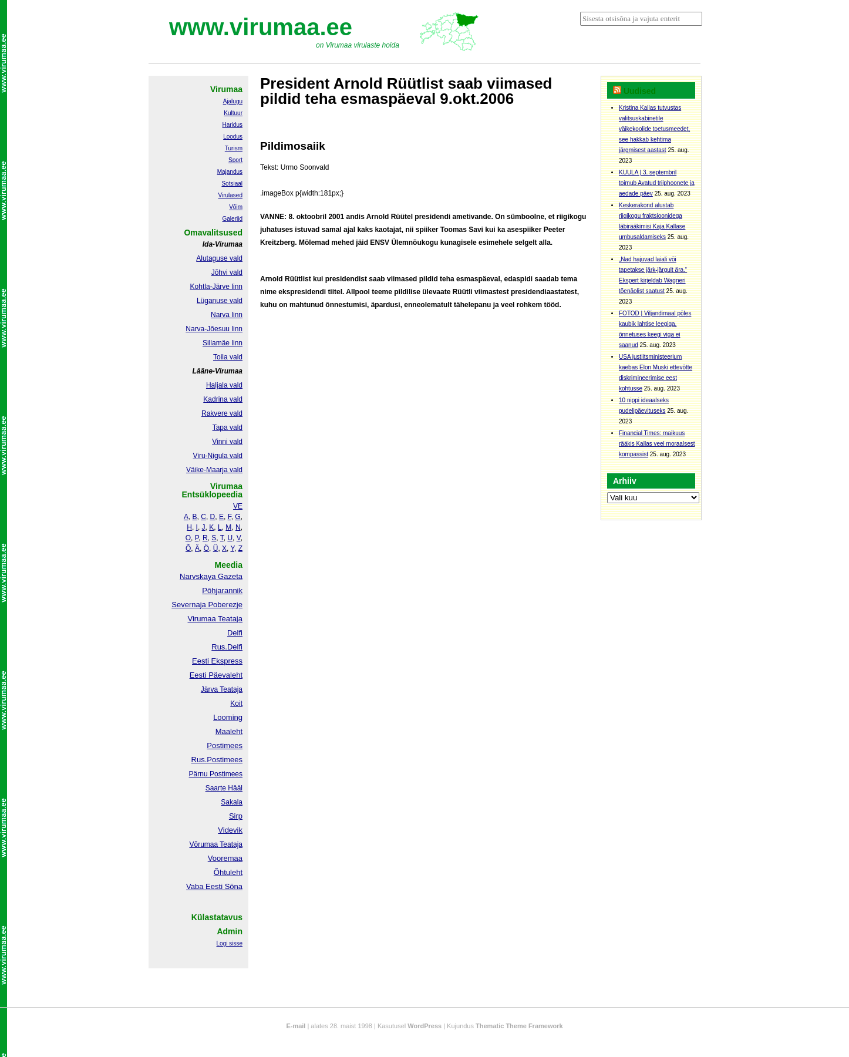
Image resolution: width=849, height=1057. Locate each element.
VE (237, 506)
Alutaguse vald (219, 258)
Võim (235, 207)
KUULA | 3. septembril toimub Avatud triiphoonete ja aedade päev (657, 183)
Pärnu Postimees (215, 774)
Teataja (230, 844)
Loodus (232, 136)
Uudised (640, 91)
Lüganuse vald (219, 301)
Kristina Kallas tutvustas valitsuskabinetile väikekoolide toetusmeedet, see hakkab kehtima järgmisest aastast (654, 129)
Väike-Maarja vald (214, 470)
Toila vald (227, 357)
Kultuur (233, 113)
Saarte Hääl (223, 788)
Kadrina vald (222, 399)
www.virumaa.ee (260, 27)
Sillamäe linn (222, 343)
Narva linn (226, 315)
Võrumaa (203, 844)
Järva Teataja (221, 689)
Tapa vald (227, 427)
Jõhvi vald (226, 272)
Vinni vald (227, 441)
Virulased (230, 195)
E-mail (295, 1025)
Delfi (234, 632)
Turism (233, 148)
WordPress (424, 1025)
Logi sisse (229, 943)
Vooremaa (225, 858)
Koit (236, 703)
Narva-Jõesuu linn (214, 329)
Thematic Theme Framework (519, 1025)
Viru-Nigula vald (218, 456)
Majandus (229, 172)
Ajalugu (232, 101)
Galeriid (232, 219)
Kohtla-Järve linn (216, 286)
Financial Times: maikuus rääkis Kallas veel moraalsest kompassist (657, 443)
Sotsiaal (231, 183)
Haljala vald (224, 385)
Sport (235, 160)
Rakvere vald (221, 413)
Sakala (231, 802)
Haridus (232, 125)
